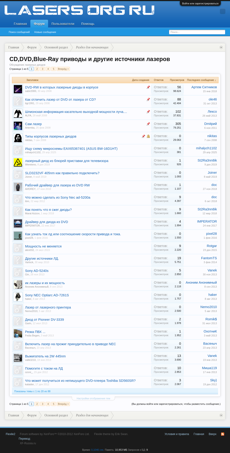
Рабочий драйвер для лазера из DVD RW (57, 185)
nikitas (28, 140)
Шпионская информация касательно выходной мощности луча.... (76, 112)
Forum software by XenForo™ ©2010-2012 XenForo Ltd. (54, 434)
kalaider (29, 384)
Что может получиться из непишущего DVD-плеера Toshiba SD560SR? (80, 380)
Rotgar (212, 246)
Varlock (29, 262)
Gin (27, 274)
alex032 (29, 250)
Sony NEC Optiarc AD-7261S (47, 295)
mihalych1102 (33, 152)
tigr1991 (29, 103)
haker (28, 298)
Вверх (212, 434)
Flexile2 (10, 434)
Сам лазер (33, 124)
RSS (222, 434)
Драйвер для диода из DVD (46, 222)
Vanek (212, 270)
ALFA (28, 115)
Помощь (88, 24)
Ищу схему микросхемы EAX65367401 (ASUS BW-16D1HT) (71, 148)
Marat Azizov (32, 213)
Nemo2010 (31, 311)
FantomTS (209, 258)
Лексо (212, 111)
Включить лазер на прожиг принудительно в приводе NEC (70, 344)
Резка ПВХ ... (35, 332)
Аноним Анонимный (37, 286)
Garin (28, 323)
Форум (39, 24)
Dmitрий (210, 124)
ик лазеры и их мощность (45, 283)
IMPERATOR (32, 225)
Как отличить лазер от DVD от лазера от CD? (60, 99)
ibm (27, 201)
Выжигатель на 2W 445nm (45, 356)
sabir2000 (30, 91)
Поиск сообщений (19, 32)
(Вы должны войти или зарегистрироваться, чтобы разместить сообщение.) (176, 404)
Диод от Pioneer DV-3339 (44, 319)
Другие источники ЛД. (42, 258)
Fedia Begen (32, 335)
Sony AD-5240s (37, 271)
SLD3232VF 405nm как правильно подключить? (62, 173)
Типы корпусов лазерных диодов (50, 136)
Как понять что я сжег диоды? (48, 210)
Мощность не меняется (43, 246)
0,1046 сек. (97, 449)
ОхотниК (210, 331)
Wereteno (30, 164)
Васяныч (30, 347)
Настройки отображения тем (93, 398)
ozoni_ (28, 372)
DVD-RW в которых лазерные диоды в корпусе (61, 87)
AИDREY (30, 189)
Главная (20, 24)
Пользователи (63, 24)
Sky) (213, 380)
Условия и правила (177, 434)
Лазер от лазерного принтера (48, 307)
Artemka (29, 127)
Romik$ (211, 319)
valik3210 (30, 360)
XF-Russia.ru (28, 443)
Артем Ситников (204, 87)
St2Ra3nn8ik (207, 160)
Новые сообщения (45, 32)
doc (214, 185)
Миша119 (209, 368)
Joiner (28, 176)
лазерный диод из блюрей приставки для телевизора (66, 161)
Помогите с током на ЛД (44, 368)
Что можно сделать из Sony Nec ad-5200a (57, 197)
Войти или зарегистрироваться (200, 3)
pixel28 (29, 237)
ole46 (213, 99)
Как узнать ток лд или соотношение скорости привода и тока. (73, 234)
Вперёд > (63, 69)
